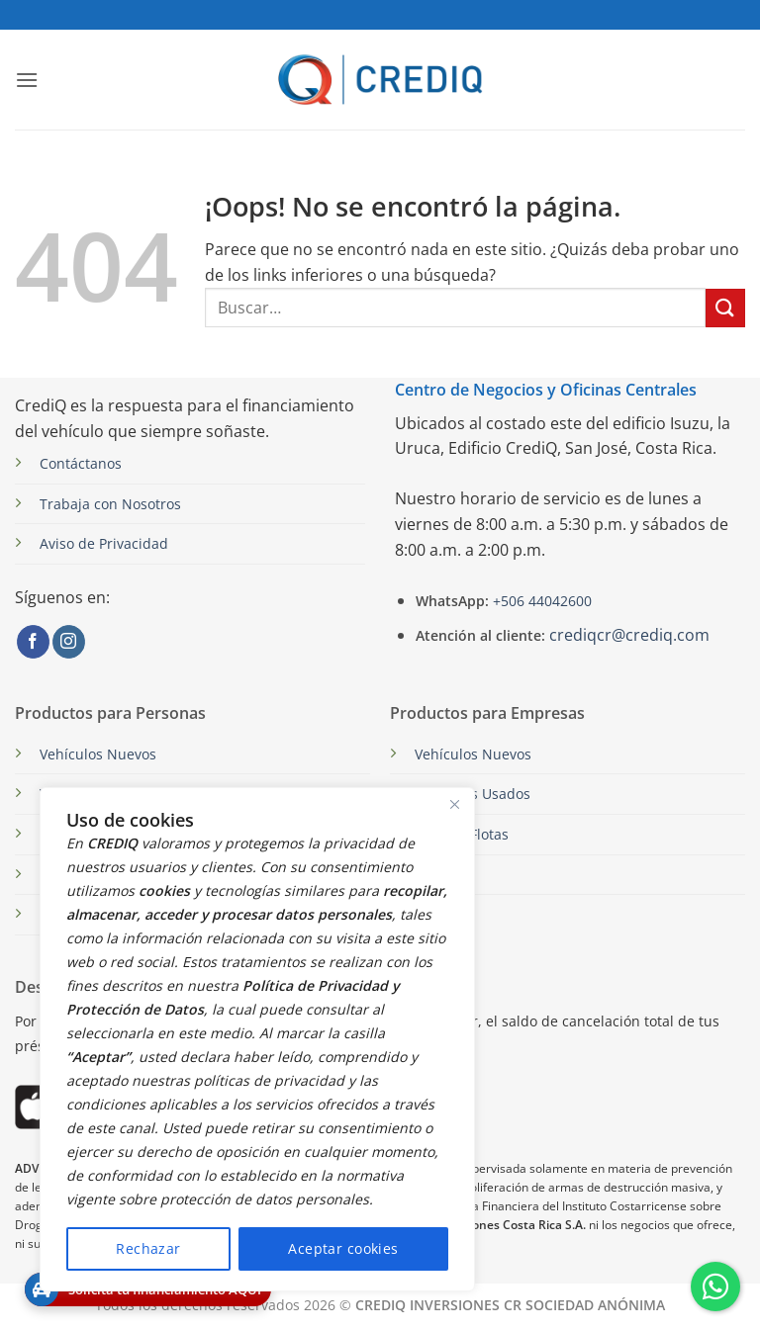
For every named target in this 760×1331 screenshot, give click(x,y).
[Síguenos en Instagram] (68, 642)
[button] (27, 79)
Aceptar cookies (343, 1248)
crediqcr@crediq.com (629, 635)
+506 (540, 600)
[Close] (454, 804)
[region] (257, 1039)
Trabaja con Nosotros (110, 503)
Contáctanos (81, 463)
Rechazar (148, 1248)
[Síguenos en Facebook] (33, 642)
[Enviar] (725, 308)
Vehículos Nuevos (98, 754)
